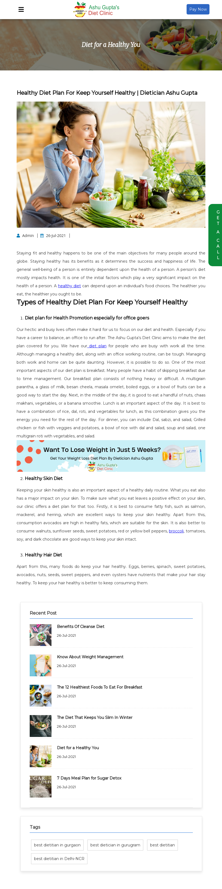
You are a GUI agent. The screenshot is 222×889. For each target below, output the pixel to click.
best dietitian (162, 845)
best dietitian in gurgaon (57, 845)
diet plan (97, 345)
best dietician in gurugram (115, 845)
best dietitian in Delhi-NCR (59, 858)
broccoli (176, 531)
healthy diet (69, 285)
